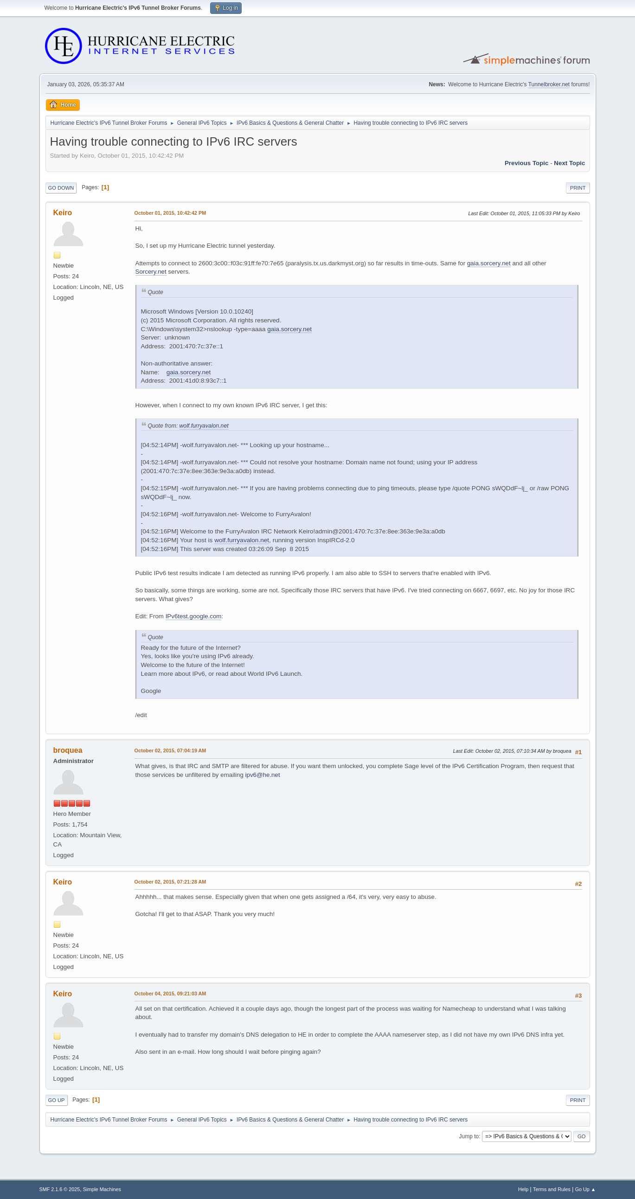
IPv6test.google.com (194, 616)
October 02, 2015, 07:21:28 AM (170, 882)
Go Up (56, 1100)
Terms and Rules (552, 1189)
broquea (68, 750)
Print (578, 188)
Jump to (469, 1136)
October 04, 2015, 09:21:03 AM (170, 993)
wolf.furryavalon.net (204, 426)
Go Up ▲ (585, 1189)
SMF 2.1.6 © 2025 (59, 1189)
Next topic (569, 163)
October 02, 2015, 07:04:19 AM (170, 750)
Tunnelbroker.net (549, 84)
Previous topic (527, 163)
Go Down (61, 188)
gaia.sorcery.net (489, 263)
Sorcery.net (151, 271)
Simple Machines (102, 1189)
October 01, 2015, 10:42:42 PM (170, 213)
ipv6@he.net (262, 774)
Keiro (62, 213)
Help (523, 1189)
